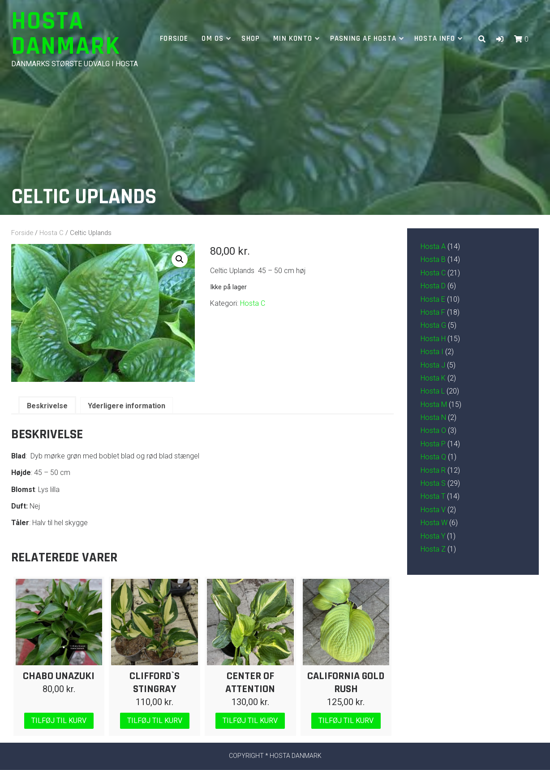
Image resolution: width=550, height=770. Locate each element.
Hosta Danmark (65, 33)
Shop (250, 38)
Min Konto (292, 38)
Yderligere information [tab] (126, 406)
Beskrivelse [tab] (47, 406)
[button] (499, 39)
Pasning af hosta (363, 38)
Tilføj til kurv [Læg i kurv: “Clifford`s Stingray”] (154, 720)
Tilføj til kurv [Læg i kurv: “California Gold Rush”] (346, 720)
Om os (212, 38)
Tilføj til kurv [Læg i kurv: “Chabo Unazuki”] (58, 720)
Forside (174, 38)
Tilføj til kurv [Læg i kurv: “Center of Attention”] (250, 720)
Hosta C (51, 233)
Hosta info (434, 38)
